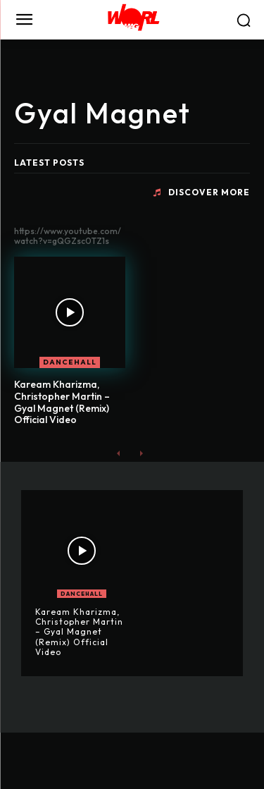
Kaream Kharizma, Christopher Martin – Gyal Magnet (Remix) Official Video (62, 402)
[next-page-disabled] (141, 453)
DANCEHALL (69, 362)
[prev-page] (118, 453)
